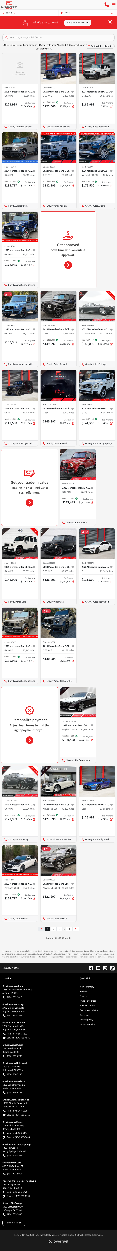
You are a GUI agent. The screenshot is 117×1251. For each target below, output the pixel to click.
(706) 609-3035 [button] (12, 1214)
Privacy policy (86, 1019)
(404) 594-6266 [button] (12, 1092)
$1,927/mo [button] (86, 738)
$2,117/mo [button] (86, 501)
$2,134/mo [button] (105, 421)
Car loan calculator (89, 1010)
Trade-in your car (88, 1000)
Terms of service (87, 1024)
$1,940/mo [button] (105, 580)
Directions (84, 1015)
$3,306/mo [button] (28, 105)
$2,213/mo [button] (67, 342)
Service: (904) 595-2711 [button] (16, 1115)
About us (84, 996)
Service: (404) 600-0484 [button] (16, 1137)
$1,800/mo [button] (67, 897)
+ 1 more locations (13, 1222)
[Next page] (76, 929)
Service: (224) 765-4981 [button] (16, 1038)
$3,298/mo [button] (67, 105)
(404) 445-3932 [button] (12, 1155)
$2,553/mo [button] (28, 263)
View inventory (87, 986)
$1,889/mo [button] (67, 817)
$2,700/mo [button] (67, 184)
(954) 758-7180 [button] (12, 1074)
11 (69, 929)
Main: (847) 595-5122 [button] (15, 1034)
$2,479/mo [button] (28, 342)
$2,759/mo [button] (105, 105)
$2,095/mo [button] (28, 580)
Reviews (84, 991)
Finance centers (87, 1005)
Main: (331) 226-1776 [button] (15, 1192)
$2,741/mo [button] (28, 184)
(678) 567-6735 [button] (12, 1056)
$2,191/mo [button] (28, 421)
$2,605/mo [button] (105, 184)
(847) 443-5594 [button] (12, 1015)
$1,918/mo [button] (28, 817)
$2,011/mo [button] (67, 580)
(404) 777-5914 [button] (12, 1174)
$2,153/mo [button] (67, 421)
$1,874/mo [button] (105, 817)
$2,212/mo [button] (105, 342)
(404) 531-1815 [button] (12, 997)
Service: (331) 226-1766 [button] (16, 1196)
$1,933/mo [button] (28, 659)
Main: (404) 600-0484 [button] (15, 1133)
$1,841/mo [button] (28, 897)
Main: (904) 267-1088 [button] (15, 1111)
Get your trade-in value (77, 22)
